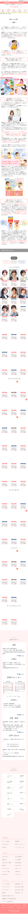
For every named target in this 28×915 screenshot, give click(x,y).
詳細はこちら (21, 656)
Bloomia (14, 263)
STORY (6, 263)
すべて (14, 259)
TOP (1, 14)
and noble (22, 263)
